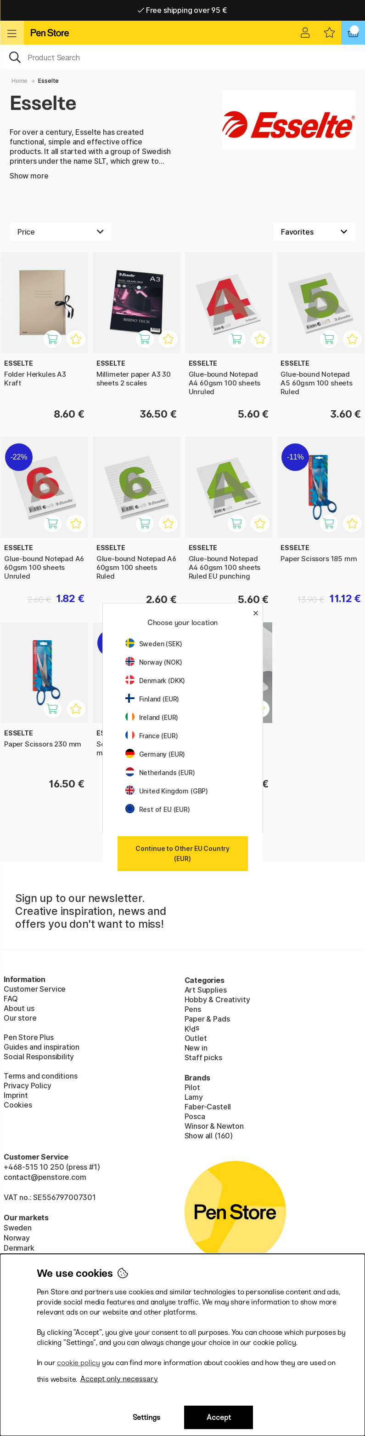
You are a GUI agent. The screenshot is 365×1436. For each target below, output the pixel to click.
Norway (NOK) (153, 662)
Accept (219, 1417)
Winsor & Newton (214, 1126)
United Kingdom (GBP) (166, 791)
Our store (20, 1017)
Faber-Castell (208, 1106)
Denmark (19, 1247)
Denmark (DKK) (155, 680)
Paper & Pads (207, 1018)
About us (19, 1008)
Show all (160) (209, 1135)
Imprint (16, 1095)
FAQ (10, 998)
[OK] (182, 57)
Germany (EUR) (155, 754)
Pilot (192, 1087)
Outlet (196, 1038)
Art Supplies (206, 989)
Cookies (18, 1104)
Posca (195, 1116)
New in (196, 1047)
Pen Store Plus (29, 1037)
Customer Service (35, 989)
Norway (17, 1237)
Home (19, 80)
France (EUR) (151, 736)
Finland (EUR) (152, 699)
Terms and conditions (40, 1075)
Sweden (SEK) (153, 644)
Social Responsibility (39, 1056)
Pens (193, 1009)
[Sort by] (314, 232)
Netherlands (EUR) (160, 772)
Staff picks (203, 1057)
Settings (146, 1417)
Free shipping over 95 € (182, 10)
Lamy (194, 1097)
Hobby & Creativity (217, 999)
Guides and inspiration (41, 1046)
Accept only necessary (119, 1378)
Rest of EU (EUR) (157, 809)
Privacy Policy (27, 1085)
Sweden (18, 1227)
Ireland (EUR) (152, 717)
